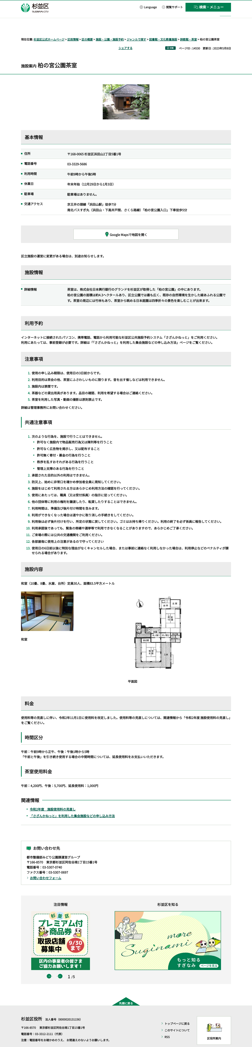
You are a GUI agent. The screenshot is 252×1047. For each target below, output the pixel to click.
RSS (167, 1027)
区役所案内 (214, 1028)
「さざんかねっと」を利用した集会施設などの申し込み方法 (72, 805)
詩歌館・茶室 (188, 29)
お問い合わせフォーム (45, 867)
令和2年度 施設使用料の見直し (53, 799)
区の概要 (87, 29)
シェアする (125, 37)
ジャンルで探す (136, 29)
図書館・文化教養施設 (163, 29)
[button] (148, 7)
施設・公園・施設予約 (110, 29)
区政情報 (73, 29)
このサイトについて (177, 1020)
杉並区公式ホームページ (49, 29)
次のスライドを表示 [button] (60, 966)
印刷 (172, 37)
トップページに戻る (177, 1013)
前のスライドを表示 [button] (49, 966)
